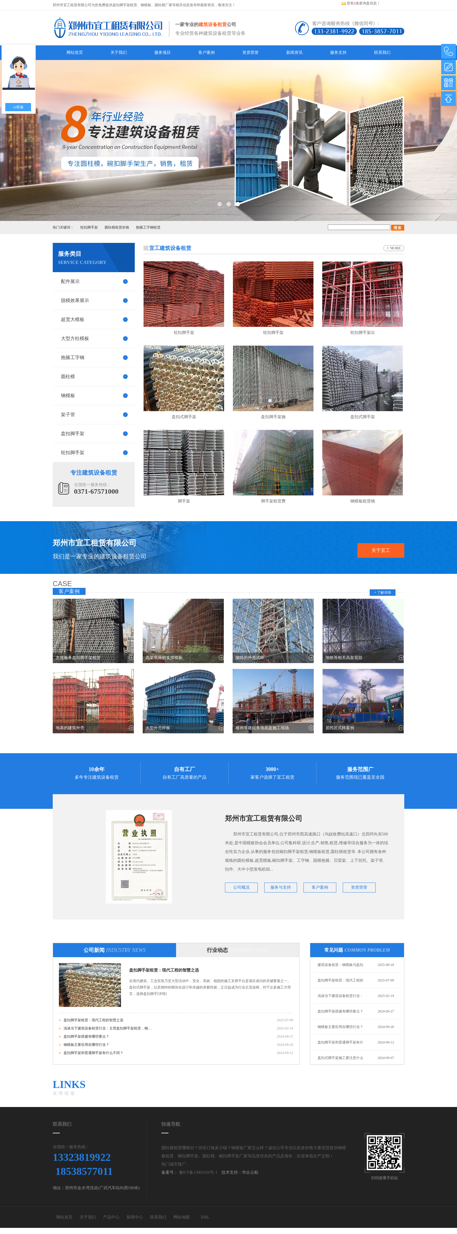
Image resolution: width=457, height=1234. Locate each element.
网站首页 (74, 52)
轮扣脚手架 (89, 227)
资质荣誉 (250, 52)
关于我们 (118, 52)
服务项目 (162, 52)
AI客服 (18, 107)
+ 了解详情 (382, 593)
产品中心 (111, 1217)
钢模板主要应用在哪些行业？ (86, 1045)
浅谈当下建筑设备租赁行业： (340, 996)
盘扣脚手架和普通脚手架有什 (340, 1042)
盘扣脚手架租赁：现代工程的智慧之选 (164, 970)
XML (204, 1217)
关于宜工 (380, 550)
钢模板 (146, 5)
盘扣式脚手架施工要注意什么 (340, 1058)
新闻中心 (135, 1217)
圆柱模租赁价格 (117, 227)
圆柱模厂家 (163, 5)
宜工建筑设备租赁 (170, 248)
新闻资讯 (294, 52)
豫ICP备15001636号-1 (197, 1172)
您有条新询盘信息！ (360, 3)
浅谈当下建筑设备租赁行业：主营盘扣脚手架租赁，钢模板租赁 (107, 1028)
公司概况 (241, 887)
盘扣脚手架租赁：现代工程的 (340, 980)
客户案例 (206, 52)
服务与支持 (280, 887)
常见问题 (357, 950)
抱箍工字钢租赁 (148, 227)
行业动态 (237, 950)
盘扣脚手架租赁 (124, 5)
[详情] (162, 994)
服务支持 (338, 52)
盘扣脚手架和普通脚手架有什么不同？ (93, 1053)
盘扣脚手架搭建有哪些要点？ (86, 1036)
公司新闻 (114, 950)
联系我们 (382, 52)
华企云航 (250, 1172)
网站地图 (181, 1217)
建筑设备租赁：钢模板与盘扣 (340, 965)
